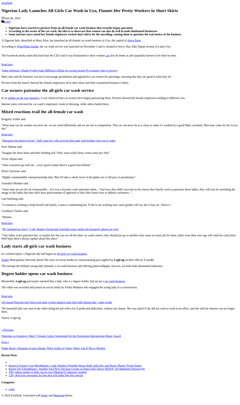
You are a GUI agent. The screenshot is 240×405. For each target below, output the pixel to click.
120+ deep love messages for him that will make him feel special (46, 375)
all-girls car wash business (72, 253)
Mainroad (58, 395)
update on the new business (23, 98)
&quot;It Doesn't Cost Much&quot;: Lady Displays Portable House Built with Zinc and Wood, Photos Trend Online (75, 365)
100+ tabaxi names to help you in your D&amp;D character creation (48, 372)
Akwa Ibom (134, 40)
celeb (7, 21)
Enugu (5, 259)
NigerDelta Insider (28, 46)
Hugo (44, 395)
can (107, 55)
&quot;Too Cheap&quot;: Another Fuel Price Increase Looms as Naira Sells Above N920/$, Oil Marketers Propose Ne (77, 368)
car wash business (114, 281)
